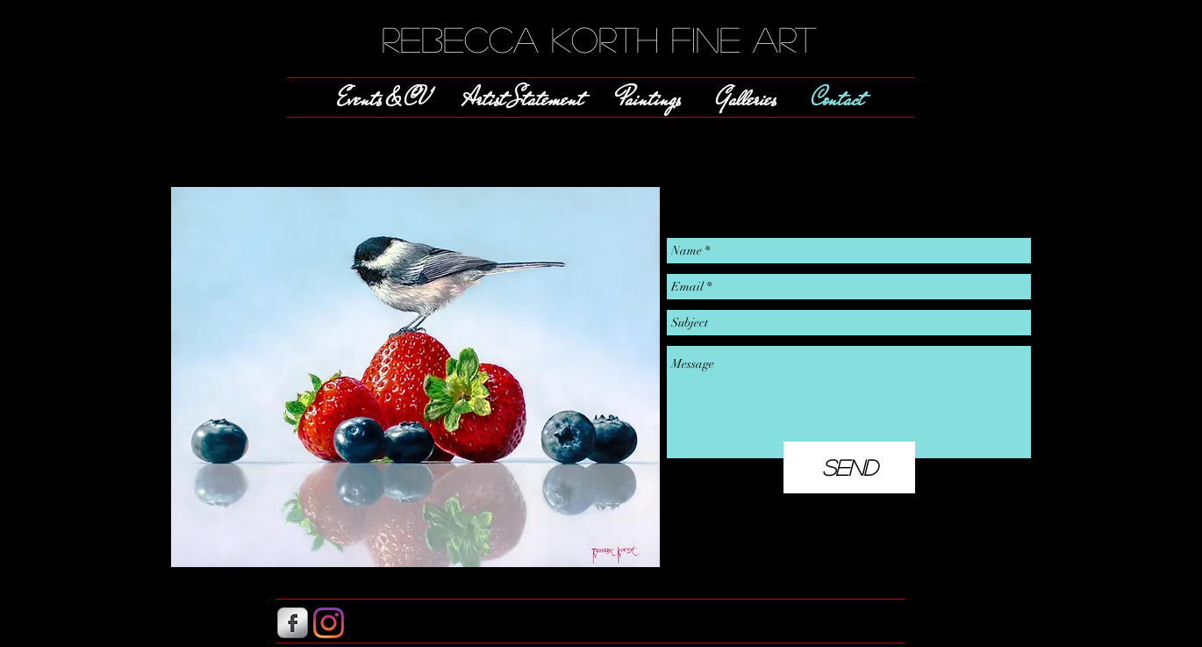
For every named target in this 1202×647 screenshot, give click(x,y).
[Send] (849, 467)
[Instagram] (328, 622)
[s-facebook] (292, 622)
